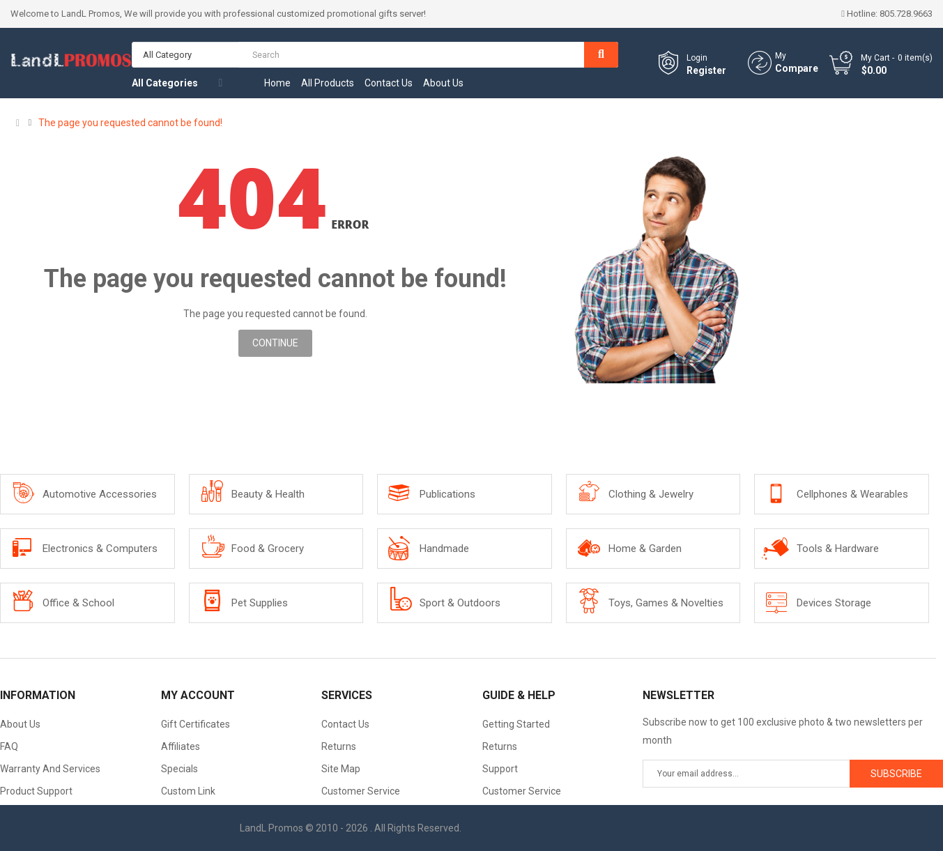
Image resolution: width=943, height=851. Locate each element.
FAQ (9, 746)
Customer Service (360, 791)
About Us (20, 724)
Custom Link (188, 791)
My (780, 56)
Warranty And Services (50, 768)
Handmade (444, 548)
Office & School (78, 603)
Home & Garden (645, 548)
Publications (447, 494)
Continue (275, 342)
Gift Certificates (195, 724)
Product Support (36, 791)
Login (697, 58)
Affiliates (180, 746)
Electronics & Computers (100, 548)
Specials (179, 768)
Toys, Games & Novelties (665, 603)
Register (706, 70)
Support (500, 768)
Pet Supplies (259, 603)
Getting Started (516, 724)
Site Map (340, 768)
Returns (338, 746)
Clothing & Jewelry (650, 494)
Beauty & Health (268, 494)
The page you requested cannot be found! (130, 123)
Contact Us (345, 724)
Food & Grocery (267, 548)
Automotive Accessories (100, 494)
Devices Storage (834, 603)
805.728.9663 (906, 13)
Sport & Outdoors (460, 603)
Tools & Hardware (838, 548)
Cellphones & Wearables (852, 494)
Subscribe (896, 773)
